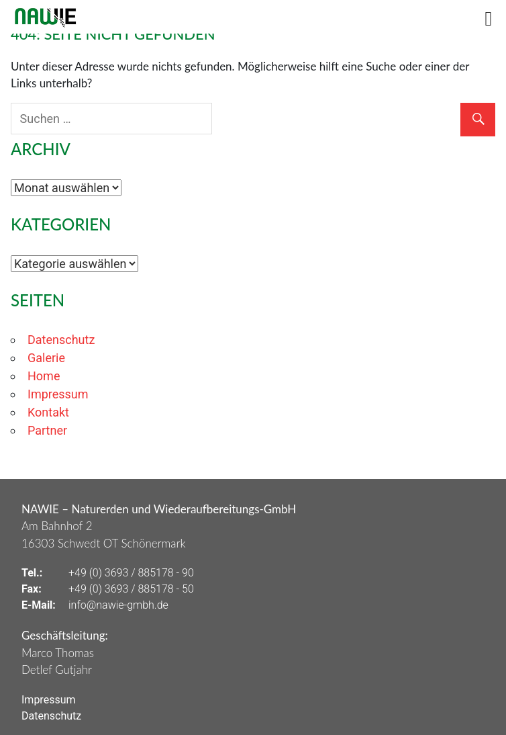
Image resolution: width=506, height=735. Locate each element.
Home (44, 376)
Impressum (58, 394)
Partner (47, 430)
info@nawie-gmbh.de (118, 605)
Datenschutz (61, 340)
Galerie (46, 358)
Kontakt (48, 412)
